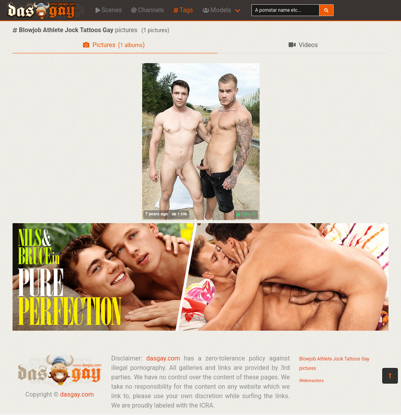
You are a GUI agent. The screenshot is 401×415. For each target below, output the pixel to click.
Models (216, 10)
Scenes (109, 10)
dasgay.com (77, 394)
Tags (183, 10)
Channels (147, 10)
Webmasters (311, 380)
